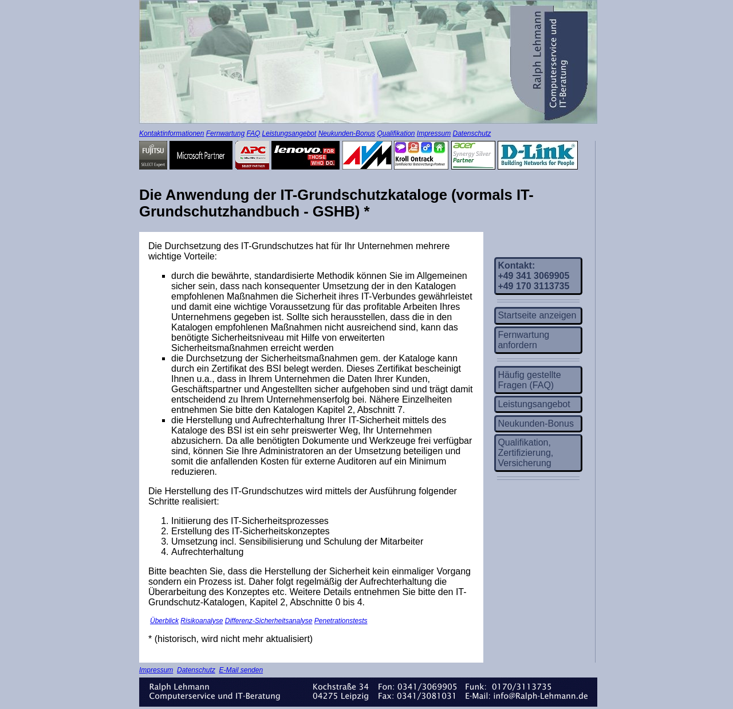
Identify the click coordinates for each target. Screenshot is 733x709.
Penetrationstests (341, 621)
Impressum (434, 133)
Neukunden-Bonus (346, 133)
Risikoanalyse (201, 621)
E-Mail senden (241, 670)
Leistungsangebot (289, 133)
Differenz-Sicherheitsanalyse (269, 621)
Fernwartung (225, 133)
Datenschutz (472, 133)
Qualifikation (396, 133)
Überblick (164, 621)
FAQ (253, 133)
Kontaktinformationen (171, 133)
